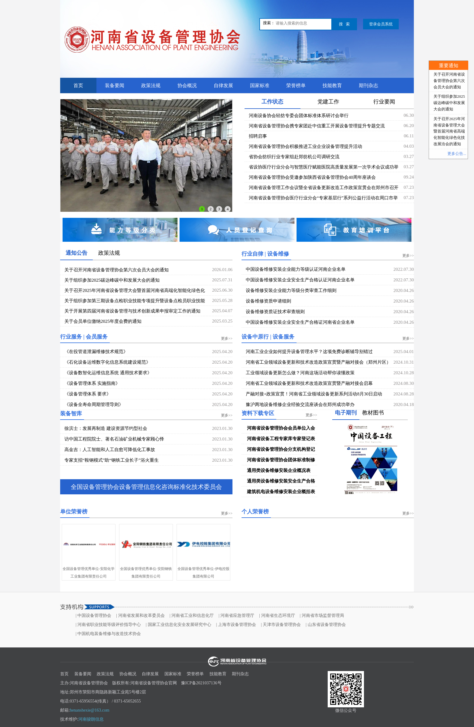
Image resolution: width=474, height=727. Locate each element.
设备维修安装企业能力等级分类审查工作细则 (291, 290)
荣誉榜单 (296, 85)
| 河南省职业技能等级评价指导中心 (108, 624)
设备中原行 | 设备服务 (268, 337)
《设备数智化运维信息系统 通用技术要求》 (108, 372)
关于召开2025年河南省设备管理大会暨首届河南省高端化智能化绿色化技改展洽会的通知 (449, 131)
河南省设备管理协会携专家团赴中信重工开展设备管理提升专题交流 (317, 125)
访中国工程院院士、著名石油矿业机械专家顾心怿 (114, 439)
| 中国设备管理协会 (93, 615)
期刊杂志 (368, 85)
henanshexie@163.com (89, 710)
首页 (78, 85)
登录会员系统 (381, 24)
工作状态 (272, 102)
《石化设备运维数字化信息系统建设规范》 (107, 362)
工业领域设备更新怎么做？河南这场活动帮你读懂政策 (300, 372)
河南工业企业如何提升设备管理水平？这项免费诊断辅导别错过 (309, 351)
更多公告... (456, 153)
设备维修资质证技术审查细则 (275, 311)
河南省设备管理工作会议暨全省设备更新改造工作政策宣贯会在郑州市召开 (323, 187)
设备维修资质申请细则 (268, 301)
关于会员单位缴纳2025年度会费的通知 (102, 321)
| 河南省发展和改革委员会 (140, 615)
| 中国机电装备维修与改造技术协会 (108, 633)
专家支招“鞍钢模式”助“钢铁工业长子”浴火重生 (111, 460)
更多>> (408, 256)
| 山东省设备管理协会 (326, 624)
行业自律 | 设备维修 (265, 254)
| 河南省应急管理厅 (236, 615)
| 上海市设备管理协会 (236, 624)
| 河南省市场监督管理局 (322, 615)
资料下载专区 (258, 413)
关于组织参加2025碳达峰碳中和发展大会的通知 (112, 280)
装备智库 (71, 414)
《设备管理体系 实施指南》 (92, 383)
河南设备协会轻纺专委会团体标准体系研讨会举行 (299, 115)
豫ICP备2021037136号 (201, 683)
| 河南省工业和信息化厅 (192, 615)
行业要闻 (384, 102)
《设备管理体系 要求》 (87, 393)
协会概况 (187, 85)
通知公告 (76, 253)
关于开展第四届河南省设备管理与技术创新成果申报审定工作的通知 (132, 311)
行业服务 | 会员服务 (84, 337)
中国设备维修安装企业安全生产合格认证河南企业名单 (300, 279)
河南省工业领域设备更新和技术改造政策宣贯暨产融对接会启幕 (309, 383)
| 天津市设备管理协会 (281, 624)
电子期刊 (346, 413)
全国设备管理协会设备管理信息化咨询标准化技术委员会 (146, 486)
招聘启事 (258, 136)
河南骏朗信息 (91, 719)
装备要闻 (114, 85)
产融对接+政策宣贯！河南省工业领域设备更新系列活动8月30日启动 (314, 393)
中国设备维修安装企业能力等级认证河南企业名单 (296, 269)
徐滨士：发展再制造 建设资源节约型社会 (105, 428)
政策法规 (151, 85)
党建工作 (328, 102)
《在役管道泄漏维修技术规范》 (96, 351)
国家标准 (259, 85)
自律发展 (223, 85)
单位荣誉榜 (73, 512)
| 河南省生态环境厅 (277, 615)
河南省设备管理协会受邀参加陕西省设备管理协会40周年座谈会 (312, 177)
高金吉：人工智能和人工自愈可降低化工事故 (109, 449)
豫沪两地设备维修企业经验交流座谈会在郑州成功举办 (300, 404)
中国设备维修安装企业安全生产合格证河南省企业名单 (300, 322)
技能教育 (332, 85)
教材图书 (373, 413)
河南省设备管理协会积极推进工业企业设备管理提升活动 (305, 146)
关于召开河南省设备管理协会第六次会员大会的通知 (116, 269)
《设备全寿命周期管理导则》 (93, 404)
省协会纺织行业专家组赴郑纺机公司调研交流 (294, 156)
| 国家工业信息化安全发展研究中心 (178, 624)
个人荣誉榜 (255, 512)
